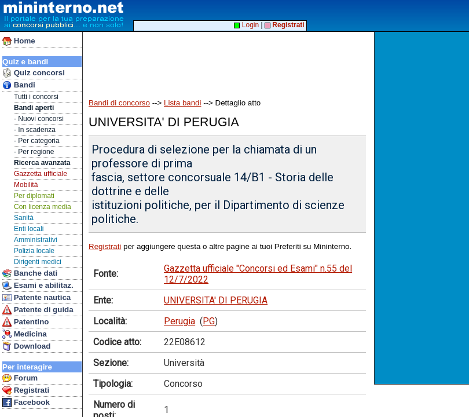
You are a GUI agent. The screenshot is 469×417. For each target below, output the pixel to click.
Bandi (18, 85)
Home (18, 41)
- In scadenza (35, 130)
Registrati (25, 390)
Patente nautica (36, 297)
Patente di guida (38, 309)
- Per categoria (37, 141)
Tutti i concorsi (36, 97)
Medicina (24, 334)
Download (26, 346)
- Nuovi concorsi (39, 119)
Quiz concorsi (33, 73)
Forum (20, 378)
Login (246, 25)
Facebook (26, 402)
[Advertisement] (423, 208)
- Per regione (34, 152)
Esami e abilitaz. (38, 285)
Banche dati (29, 273)
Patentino (25, 322)
